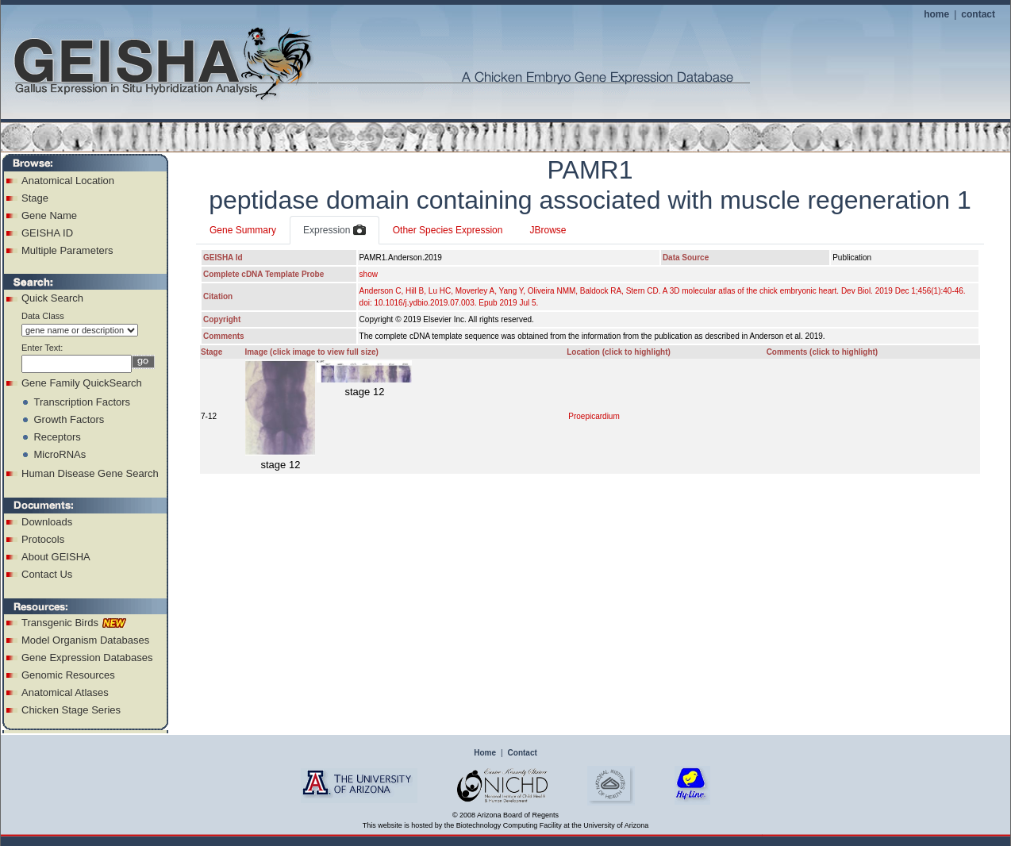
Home (485, 752)
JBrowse (547, 230)
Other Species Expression (448, 230)
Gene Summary (243, 230)
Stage (34, 198)
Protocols (42, 539)
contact (978, 14)
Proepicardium (593, 416)
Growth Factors (68, 419)
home (936, 14)
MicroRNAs (59, 454)
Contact (522, 752)
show (368, 274)
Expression (334, 231)
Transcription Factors (81, 402)
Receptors (56, 437)
